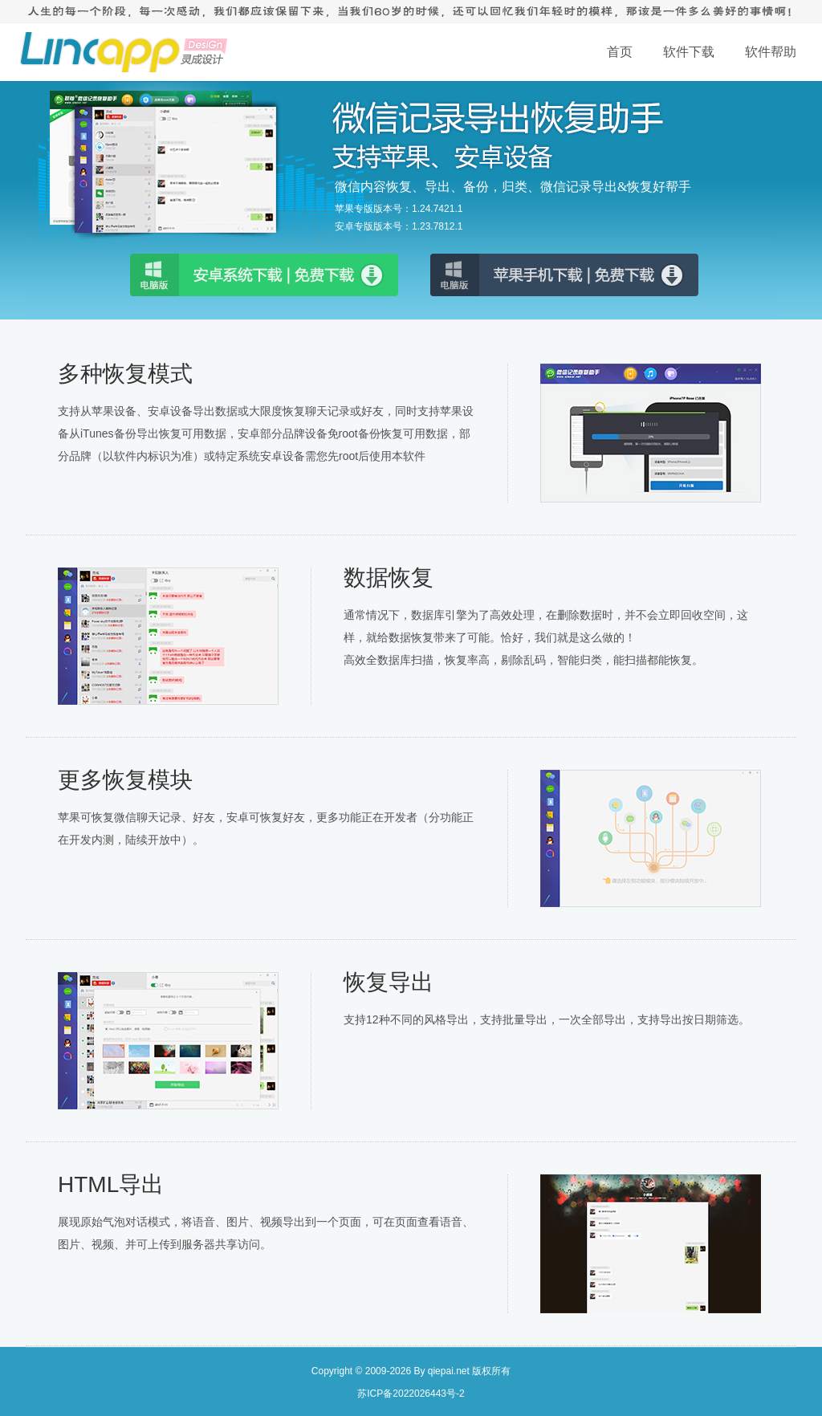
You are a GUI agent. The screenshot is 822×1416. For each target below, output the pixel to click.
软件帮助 (770, 52)
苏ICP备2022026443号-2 (410, 1393)
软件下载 (688, 52)
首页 (620, 52)
